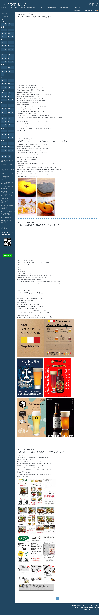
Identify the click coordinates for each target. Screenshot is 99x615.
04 (2, 24)
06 (9, 33)
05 (12, 33)
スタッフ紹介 (4, 225)
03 (6, 24)
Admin (96, 609)
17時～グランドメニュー (7, 173)
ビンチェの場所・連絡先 (7, 16)
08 (2, 33)
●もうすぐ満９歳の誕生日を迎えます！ (35, 17)
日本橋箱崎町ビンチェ (15, 4)
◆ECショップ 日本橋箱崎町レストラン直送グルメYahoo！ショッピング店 (8, 213)
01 (12, 24)
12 (2, 30)
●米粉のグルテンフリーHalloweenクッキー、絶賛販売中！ (44, 141)
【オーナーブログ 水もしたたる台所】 (7, 221)
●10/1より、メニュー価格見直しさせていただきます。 (42, 452)
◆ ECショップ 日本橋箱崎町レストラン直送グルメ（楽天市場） (7, 207)
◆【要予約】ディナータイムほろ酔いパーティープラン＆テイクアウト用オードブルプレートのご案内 (7, 193)
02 (9, 24)
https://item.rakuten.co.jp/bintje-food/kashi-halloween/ (44, 169)
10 (9, 30)
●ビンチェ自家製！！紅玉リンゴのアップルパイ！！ (40, 225)
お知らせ (3, 19)
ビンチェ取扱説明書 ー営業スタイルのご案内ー (7, 178)
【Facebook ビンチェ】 (7, 217)
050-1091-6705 (92, 10)
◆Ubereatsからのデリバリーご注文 (7, 161)
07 (6, 33)
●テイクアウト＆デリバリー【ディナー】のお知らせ (7, 187)
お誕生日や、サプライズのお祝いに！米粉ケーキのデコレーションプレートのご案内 (7, 201)
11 (5, 30)
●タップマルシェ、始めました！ (32, 293)
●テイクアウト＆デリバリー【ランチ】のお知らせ (7, 183)
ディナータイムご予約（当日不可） (7, 170)
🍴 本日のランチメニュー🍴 (7, 165)
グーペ (91, 609)
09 (12, 30)
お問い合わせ (4, 228)
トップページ (4, 13)
